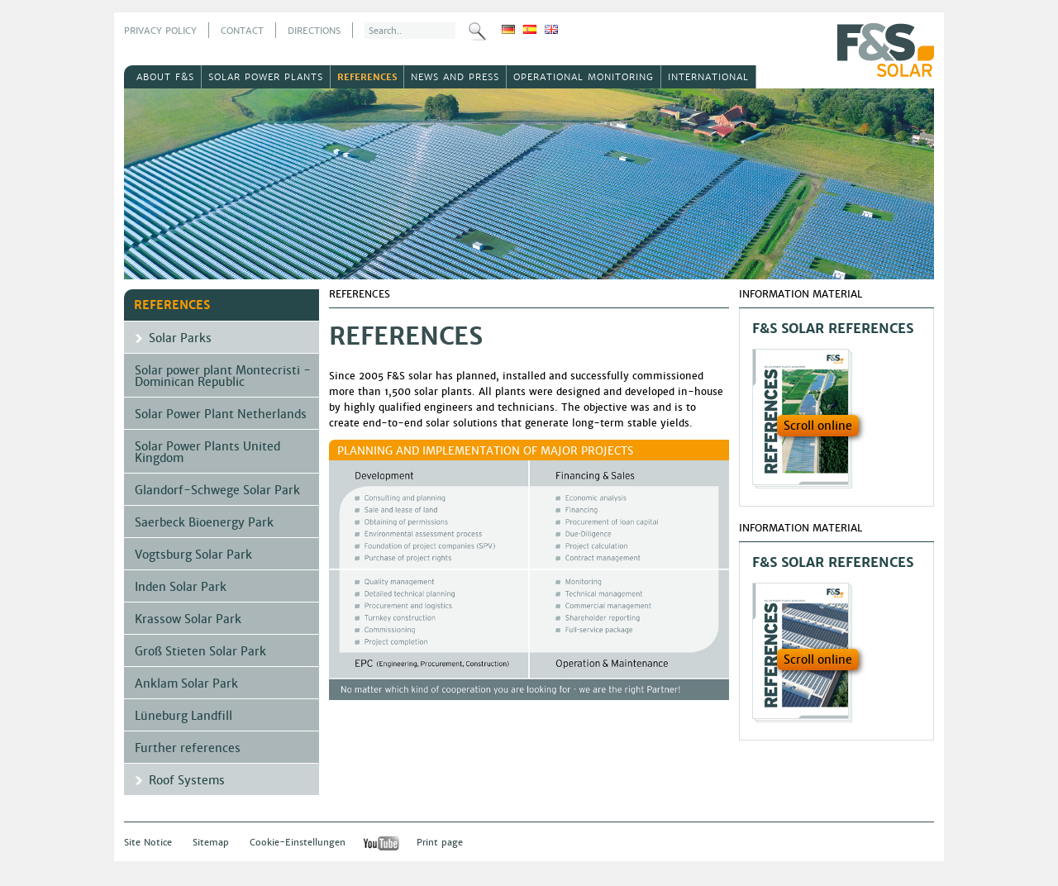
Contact (242, 30)
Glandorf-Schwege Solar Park (217, 490)
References (367, 77)
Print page (440, 842)
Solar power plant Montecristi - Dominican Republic (223, 376)
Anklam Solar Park (186, 683)
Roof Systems (187, 780)
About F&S (165, 77)
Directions (314, 30)
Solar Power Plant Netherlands (221, 414)
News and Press (455, 77)
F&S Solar (885, 50)
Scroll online (818, 425)
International (708, 77)
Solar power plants (265, 77)
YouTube (381, 843)
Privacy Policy (160, 30)
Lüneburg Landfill (183, 715)
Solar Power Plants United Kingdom (207, 452)
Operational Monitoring (583, 77)
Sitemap (211, 842)
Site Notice (148, 842)
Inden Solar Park (180, 586)
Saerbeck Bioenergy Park (204, 522)
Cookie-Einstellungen (298, 842)
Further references (188, 748)
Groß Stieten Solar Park (200, 651)
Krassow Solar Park (188, 619)
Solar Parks (180, 338)
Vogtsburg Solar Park (193, 554)
